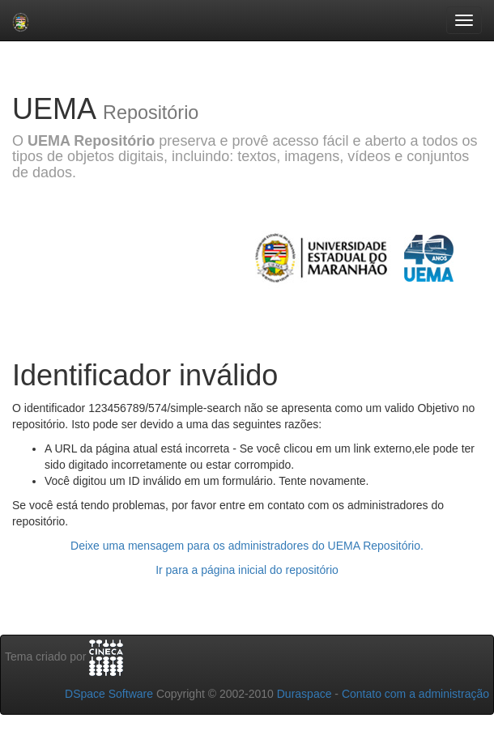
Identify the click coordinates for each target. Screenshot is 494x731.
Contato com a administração (415, 693)
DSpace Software (109, 693)
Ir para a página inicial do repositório (247, 569)
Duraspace (304, 693)
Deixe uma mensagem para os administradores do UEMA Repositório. (247, 545)
